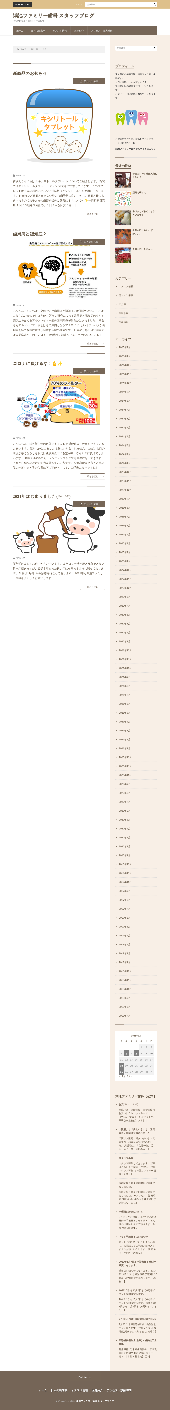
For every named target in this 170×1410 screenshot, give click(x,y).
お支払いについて (128, 1104)
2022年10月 (125, 587)
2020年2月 (124, 846)
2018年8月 (124, 1006)
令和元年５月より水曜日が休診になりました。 (137, 1185)
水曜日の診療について (131, 1211)
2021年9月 (124, 677)
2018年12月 (125, 971)
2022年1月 (124, 641)
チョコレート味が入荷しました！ (93, 4)
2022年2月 (124, 632)
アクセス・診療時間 (102, 30)
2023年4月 (124, 543)
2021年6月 (124, 703)
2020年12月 (125, 757)
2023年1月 (124, 561)
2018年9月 (124, 997)
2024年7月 (124, 409)
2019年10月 (125, 882)
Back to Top (85, 1377)
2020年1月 (124, 855)
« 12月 (122, 1076)
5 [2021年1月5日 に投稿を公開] (126, 1053)
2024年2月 (124, 454)
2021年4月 (124, 721)
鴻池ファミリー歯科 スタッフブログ (54, 15)
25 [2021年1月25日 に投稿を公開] (121, 1071)
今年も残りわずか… (143, 249)
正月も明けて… (140, 192)
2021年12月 (125, 650)
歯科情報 (123, 322)
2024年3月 (124, 445)
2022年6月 (124, 614)
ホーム (20, 30)
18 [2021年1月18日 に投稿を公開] (121, 1065)
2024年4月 (124, 436)
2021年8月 (124, 685)
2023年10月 (125, 489)
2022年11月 (125, 578)
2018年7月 (124, 1015)
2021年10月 (125, 668)
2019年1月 (124, 962)
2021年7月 (124, 694)
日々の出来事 (38, 30)
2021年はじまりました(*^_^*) (42, 496)
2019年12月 (125, 864)
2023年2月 (124, 552)
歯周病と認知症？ (30, 234)
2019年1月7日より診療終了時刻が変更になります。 (137, 1263)
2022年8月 (124, 596)
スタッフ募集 (126, 1157)
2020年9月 (124, 783)
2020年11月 (125, 766)
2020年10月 (125, 775)
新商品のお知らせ (30, 73)
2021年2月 (124, 739)
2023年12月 (125, 472)
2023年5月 (124, 534)
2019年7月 (124, 908)
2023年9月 (124, 498)
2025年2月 (124, 347)
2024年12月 (125, 365)
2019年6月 (124, 917)
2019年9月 (124, 890)
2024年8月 (124, 400)
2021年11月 (125, 659)
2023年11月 (125, 480)
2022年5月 (124, 623)
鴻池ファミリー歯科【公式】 (136, 1096)
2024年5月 (124, 427)
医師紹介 (79, 30)
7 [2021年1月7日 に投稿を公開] (136, 1053)
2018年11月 (125, 980)
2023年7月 (124, 516)
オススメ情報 (59, 30)
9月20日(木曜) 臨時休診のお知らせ (137, 1318)
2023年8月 (124, 507)
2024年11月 (125, 373)
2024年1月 (124, 463)
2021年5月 (124, 712)
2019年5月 (124, 926)
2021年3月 (124, 730)
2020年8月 (124, 792)
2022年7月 (124, 605)
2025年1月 (124, 356)
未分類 (122, 304)
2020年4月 (124, 828)
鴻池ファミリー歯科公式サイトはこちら (135, 148)
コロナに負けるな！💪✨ (38, 363)
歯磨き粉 (123, 313)
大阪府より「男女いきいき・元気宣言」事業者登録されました (137, 1131)
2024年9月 (124, 391)
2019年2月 (124, 953)
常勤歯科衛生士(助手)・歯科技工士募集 (138, 1342)
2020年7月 (124, 801)
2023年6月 (124, 525)
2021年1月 (124, 748)
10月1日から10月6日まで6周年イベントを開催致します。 (137, 1292)
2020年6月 (124, 810)
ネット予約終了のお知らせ (133, 1236)
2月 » (129, 1076)
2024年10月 (125, 382)
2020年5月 (124, 819)
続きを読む (92, 214)
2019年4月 (124, 935)
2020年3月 (124, 837)
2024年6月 (124, 418)
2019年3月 (124, 944)
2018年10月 (125, 988)
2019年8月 (124, 899)
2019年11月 (125, 873)
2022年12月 (125, 570)
